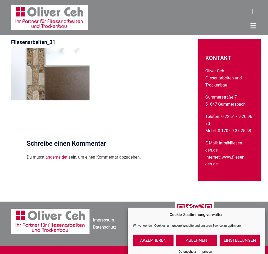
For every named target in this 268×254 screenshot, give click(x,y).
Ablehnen (196, 243)
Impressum (103, 220)
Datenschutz (104, 227)
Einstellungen (240, 243)
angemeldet (57, 157)
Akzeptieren (153, 243)
